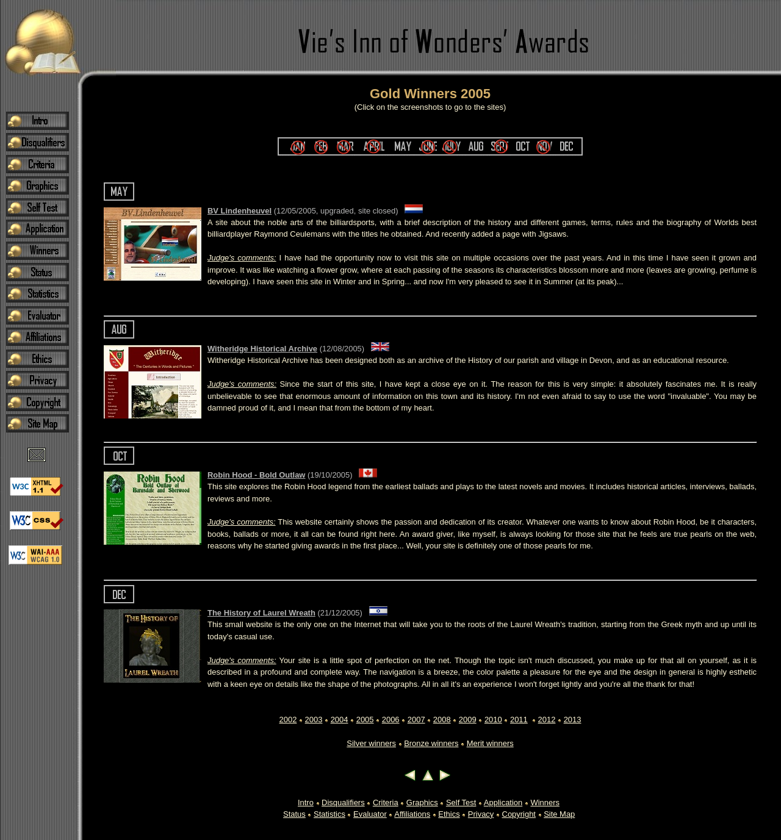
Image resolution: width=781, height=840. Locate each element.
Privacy (481, 814)
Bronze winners (431, 743)
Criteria (385, 802)
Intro (306, 802)
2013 (572, 719)
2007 (416, 719)
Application (503, 802)
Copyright (519, 814)
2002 (288, 719)
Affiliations (412, 814)
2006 (391, 719)
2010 (493, 719)
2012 (547, 719)
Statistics (329, 814)
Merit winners (490, 743)
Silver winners (371, 743)
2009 (468, 719)
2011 (519, 719)
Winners (545, 802)
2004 (339, 719)
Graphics (422, 802)
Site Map (559, 814)
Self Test (461, 802)
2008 (442, 719)
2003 (314, 719)
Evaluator (370, 814)
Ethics (448, 814)
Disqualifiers (343, 802)
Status (294, 814)
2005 (365, 719)
